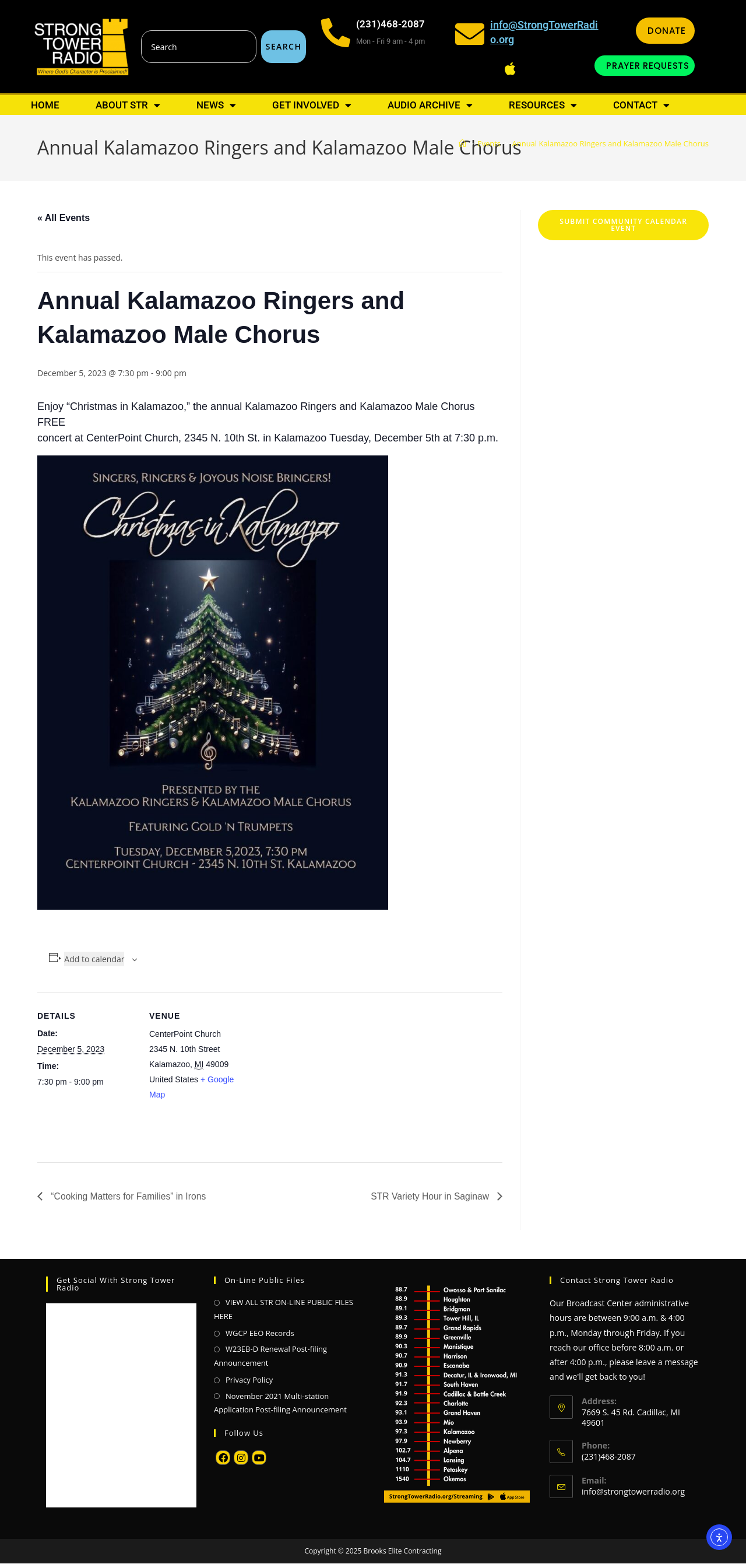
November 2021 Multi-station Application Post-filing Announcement (280, 1403)
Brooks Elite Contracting (402, 1551)
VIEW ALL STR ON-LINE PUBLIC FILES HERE (283, 1309)
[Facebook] (223, 1458)
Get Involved (311, 105)
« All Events (63, 218)
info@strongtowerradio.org (633, 1491)
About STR (128, 105)
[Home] (462, 143)
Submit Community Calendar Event (623, 224)
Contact (641, 105)
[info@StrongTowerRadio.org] (469, 33)
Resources (543, 105)
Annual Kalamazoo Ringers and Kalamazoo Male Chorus (610, 143)
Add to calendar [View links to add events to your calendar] (94, 959)
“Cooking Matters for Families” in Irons (128, 1196)
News (216, 105)
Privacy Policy (249, 1380)
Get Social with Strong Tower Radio (116, 1284)
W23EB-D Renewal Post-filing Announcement (270, 1356)
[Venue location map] (322, 1072)
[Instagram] (241, 1458)
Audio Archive (430, 105)
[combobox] (198, 46)
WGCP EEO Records (260, 1333)
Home (45, 105)
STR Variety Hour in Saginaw (429, 1196)
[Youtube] (259, 1458)
